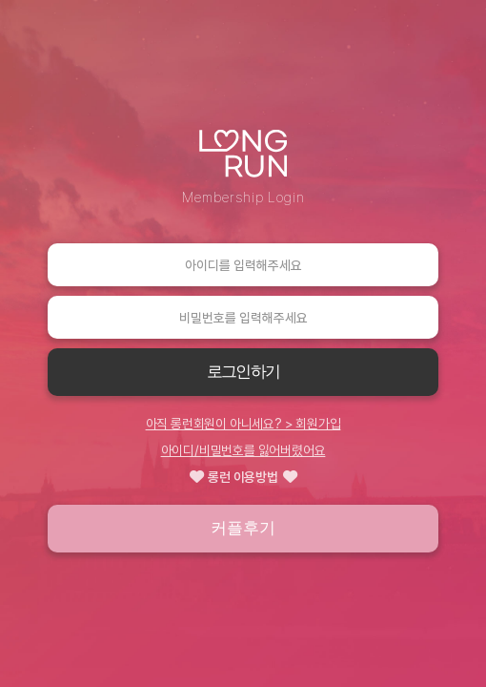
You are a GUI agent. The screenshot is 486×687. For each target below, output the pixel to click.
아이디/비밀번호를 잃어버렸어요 (243, 450)
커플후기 (242, 528)
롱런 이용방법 (243, 477)
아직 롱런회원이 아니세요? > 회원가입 (243, 423)
